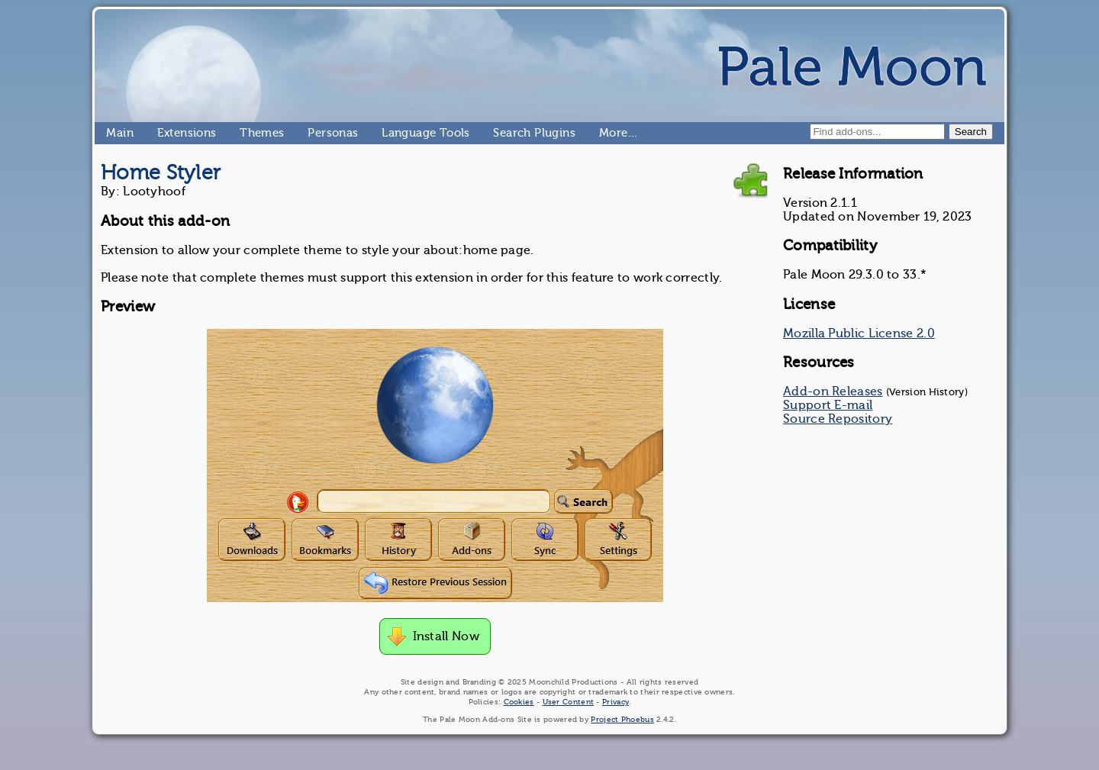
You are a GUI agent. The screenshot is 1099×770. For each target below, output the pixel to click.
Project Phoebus (622, 719)
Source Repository (837, 419)
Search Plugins (499, 133)
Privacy (615, 702)
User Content (569, 702)
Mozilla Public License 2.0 (859, 333)
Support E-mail (827, 405)
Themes (246, 133)
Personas (314, 133)
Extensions (163, 133)
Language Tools (388, 133)
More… (605, 133)
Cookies (519, 702)
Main (112, 133)
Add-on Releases (833, 391)
